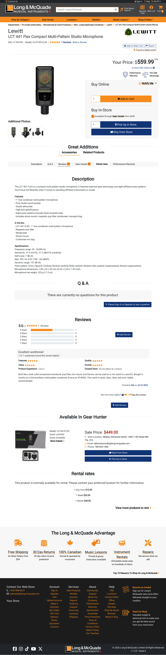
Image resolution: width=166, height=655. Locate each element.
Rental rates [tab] (102, 164)
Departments (13, 25)
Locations (111, 594)
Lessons (73, 597)
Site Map (111, 607)
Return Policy (92, 630)
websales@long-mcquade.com (23, 594)
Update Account (54, 600)
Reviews (112, 613)
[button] (159, 10)
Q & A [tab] (50, 164)
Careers (111, 603)
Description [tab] (36, 164)
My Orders (54, 610)
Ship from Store (121, 132)
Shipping (73, 617)
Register (54, 594)
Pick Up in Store (125, 124)
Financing (73, 610)
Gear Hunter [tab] (83, 164)
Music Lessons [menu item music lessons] (120, 19)
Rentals (73, 594)
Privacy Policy (92, 627)
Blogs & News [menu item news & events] (145, 19)
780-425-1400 (101, 447)
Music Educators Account (54, 623)
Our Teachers (92, 633)
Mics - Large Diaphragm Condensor (89, 25)
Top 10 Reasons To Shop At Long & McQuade (136, 573)
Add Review (124, 334)
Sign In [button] (138, 1)
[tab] (69, 153)
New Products (73, 590)
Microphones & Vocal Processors (57, 25)
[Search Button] (116, 9)
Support (73, 607)
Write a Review (80, 42)
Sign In (54, 590)
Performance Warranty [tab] (124, 164)
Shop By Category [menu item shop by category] (20, 19)
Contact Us (11, 1)
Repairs (73, 600)
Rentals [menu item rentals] (96, 19)
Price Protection (92, 617)
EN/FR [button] (155, 1)
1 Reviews (66, 42)
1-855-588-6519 (16, 590)
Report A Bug (111, 617)
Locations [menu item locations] (71, 19)
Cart (54, 597)
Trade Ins (73, 603)
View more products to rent (133, 508)
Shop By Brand (111, 610)
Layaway (73, 613)
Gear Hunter (48, 19)
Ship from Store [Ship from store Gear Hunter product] (118, 453)
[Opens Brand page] (140, 32)
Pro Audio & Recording (31, 25)
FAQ (112, 590)
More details (57, 441)
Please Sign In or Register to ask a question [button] (128, 304)
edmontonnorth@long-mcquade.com (112, 443)
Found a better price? (144, 50)
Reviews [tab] (64, 164)
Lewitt (109, 25)
